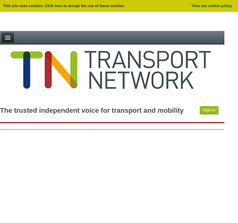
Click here (53, 6)
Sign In (209, 110)
